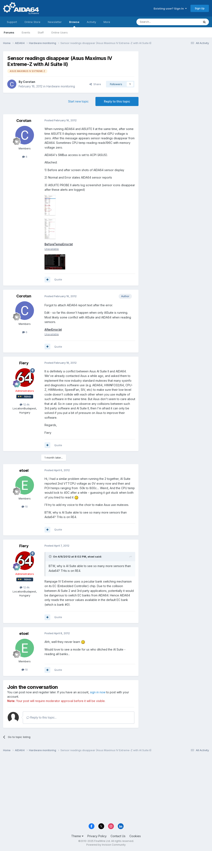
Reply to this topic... (41, 717)
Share (95, 84)
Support (12, 22)
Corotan (29, 81)
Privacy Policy (97, 836)
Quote (58, 279)
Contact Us (118, 836)
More (107, 22)
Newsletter (55, 22)
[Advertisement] (176, 78)
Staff (41, 32)
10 (25, 506)
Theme (77, 836)
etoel (24, 470)
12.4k (25, 404)
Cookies (135, 836)
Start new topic (78, 101)
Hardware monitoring (60, 86)
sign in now (97, 692)
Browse (74, 23)
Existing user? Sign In (170, 8)
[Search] (157, 22)
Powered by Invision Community (106, 844)
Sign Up (200, 8)
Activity (91, 22)
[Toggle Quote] (50, 556)
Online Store (32, 22)
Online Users (59, 32)
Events (26, 32)
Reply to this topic (117, 101)
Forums (9, 32)
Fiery (24, 363)
